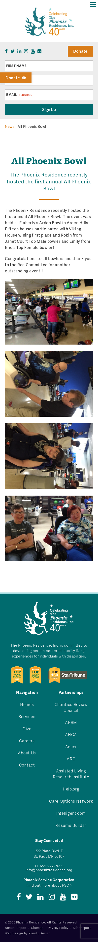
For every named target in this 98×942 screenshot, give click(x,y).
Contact (27, 765)
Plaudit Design (40, 933)
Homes (27, 704)
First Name (16, 66)
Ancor (71, 746)
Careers (27, 741)
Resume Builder (71, 825)
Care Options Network (71, 801)
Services (27, 716)
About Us (27, 753)
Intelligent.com (71, 813)
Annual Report (16, 928)
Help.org (71, 789)
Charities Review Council (71, 707)
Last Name (16, 80)
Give (27, 728)
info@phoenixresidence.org (49, 870)
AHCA (71, 734)
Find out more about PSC (49, 885)
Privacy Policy (58, 928)
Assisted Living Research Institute (71, 774)
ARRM (71, 722)
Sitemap (37, 928)
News (10, 126)
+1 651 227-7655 (49, 866)
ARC (71, 759)
